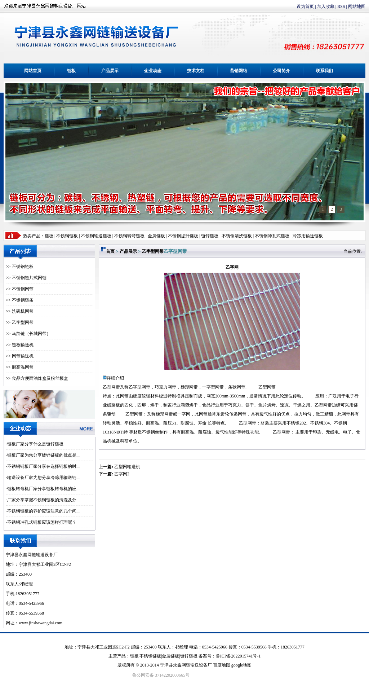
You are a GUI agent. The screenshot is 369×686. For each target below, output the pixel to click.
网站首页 (32, 70)
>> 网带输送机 (20, 356)
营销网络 (238, 70)
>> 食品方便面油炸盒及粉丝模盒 (37, 378)
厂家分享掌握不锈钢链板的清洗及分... (43, 499)
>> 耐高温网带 (20, 367)
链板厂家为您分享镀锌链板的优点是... (43, 455)
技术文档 (195, 70)
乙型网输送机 (127, 466)
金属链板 (170, 656)
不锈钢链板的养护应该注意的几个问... (43, 511)
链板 (71, 70)
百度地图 (221, 665)
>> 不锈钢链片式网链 (26, 277)
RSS (341, 6)
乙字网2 (121, 473)
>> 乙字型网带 (20, 322)
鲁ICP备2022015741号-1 (238, 656)
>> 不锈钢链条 (20, 300)
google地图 (241, 665)
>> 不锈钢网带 (20, 288)
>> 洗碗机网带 (20, 311)
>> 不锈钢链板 (20, 266)
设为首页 (305, 6)
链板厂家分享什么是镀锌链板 (35, 444)
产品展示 (110, 70)
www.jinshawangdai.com (40, 622)
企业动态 (152, 70)
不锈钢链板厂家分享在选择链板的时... (43, 466)
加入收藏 (325, 6)
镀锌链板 (188, 656)
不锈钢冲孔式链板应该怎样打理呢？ (41, 522)
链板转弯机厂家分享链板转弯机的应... (43, 488)
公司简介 (281, 70)
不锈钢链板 (67, 235)
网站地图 (356, 6)
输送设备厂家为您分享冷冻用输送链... (43, 477)
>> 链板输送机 (20, 344)
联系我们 (324, 70)
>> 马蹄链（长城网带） (28, 333)
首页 (110, 251)
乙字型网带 (153, 251)
